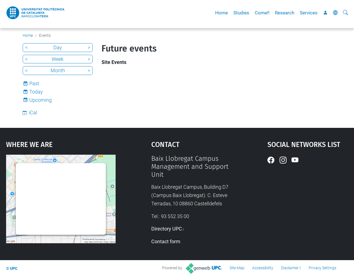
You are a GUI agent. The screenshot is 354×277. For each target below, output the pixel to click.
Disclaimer (290, 268)
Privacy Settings (322, 268)
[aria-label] (345, 13)
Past (34, 83)
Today (36, 92)
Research (284, 12)
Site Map (237, 268)
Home (221, 12)
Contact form (165, 241)
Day (57, 47)
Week (58, 59)
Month (58, 70)
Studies (241, 12)
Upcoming (40, 100)
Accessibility (262, 268)
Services (308, 12)
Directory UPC (166, 229)
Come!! (262, 12)
